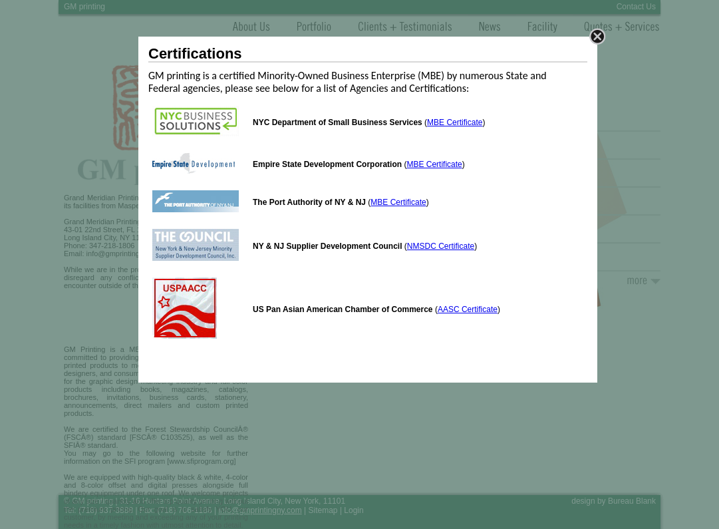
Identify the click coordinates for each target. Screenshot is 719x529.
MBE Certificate (454, 122)
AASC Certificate (468, 309)
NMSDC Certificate (440, 246)
